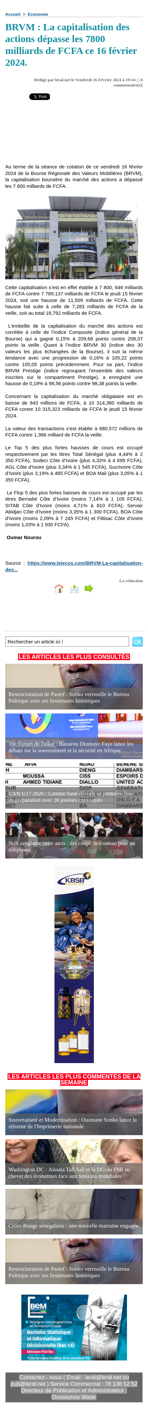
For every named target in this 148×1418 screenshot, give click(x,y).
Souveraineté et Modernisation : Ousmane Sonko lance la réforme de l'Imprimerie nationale (73, 1123)
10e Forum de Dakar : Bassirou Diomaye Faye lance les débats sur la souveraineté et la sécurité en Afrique (71, 747)
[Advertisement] (74, 136)
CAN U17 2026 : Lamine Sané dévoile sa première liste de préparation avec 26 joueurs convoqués (71, 796)
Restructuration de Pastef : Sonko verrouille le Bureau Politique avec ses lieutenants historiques (69, 697)
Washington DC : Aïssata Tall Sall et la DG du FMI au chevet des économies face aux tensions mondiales (69, 1172)
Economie (38, 14)
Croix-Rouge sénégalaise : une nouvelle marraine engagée (73, 1226)
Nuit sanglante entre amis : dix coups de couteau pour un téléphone (72, 846)
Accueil (12, 14)
